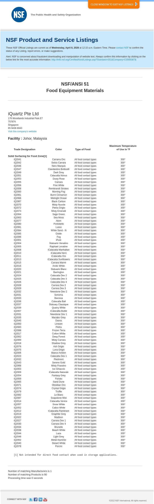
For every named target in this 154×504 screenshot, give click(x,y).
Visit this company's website (22, 131)
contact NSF (122, 47)
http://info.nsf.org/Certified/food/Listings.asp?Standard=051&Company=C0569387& (94, 59)
